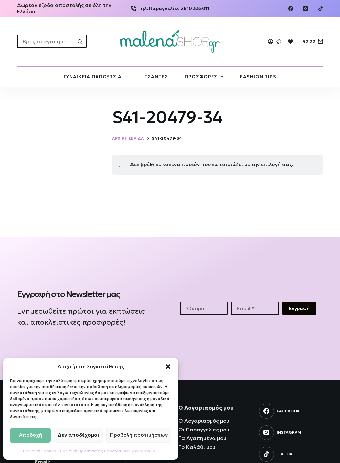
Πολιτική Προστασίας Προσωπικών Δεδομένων (107, 450)
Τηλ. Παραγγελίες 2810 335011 (170, 8)
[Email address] (255, 308)
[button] (168, 367)
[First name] (204, 308)
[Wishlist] (290, 41)
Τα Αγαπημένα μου (202, 438)
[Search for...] (45, 41)
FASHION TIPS (258, 77)
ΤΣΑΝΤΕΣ (156, 77)
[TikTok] (320, 8)
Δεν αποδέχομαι (78, 435)
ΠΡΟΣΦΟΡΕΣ (205, 77)
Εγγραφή (299, 308)
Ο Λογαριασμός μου (203, 420)
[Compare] (278, 41)
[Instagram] (305, 8)
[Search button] (80, 41)
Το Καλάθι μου (196, 447)
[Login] (270, 41)
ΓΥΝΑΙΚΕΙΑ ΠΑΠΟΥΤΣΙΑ (97, 77)
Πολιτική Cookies (40, 450)
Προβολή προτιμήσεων (139, 435)
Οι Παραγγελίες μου (203, 429)
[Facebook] (290, 8)
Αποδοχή (30, 435)
